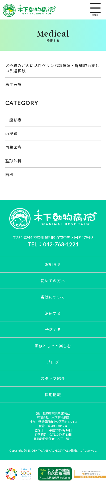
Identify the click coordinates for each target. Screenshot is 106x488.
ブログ (53, 362)
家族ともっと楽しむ (53, 346)
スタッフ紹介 (53, 378)
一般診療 (13, 120)
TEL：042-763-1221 (53, 244)
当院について (53, 297)
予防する (53, 329)
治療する (53, 313)
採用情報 (53, 394)
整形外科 (13, 161)
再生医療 (13, 84)
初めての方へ (53, 280)
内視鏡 (11, 133)
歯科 (9, 174)
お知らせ (53, 264)
